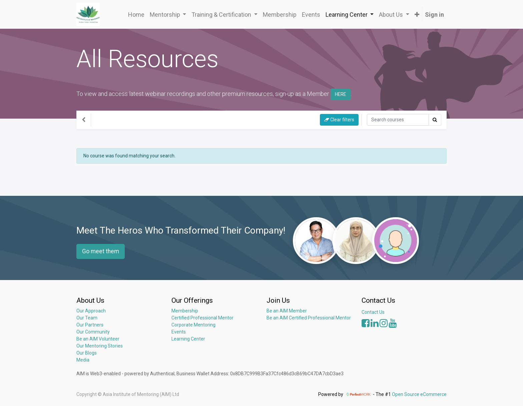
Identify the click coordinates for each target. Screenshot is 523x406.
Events (178, 331)
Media (82, 360)
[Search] (398, 120)
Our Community (93, 331)
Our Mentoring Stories (99, 346)
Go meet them (100, 251)
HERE (340, 94)
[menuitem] (136, 14)
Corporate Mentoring (193, 324)
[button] (417, 14)
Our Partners (89, 324)
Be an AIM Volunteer (97, 339)
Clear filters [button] (339, 119)
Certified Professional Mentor (202, 317)
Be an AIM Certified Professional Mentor (309, 317)
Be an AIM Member (287, 310)
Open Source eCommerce (419, 394)
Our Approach (91, 310)
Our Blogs (86, 353)
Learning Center (188, 339)
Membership (184, 310)
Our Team (86, 317)
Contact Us (373, 312)
